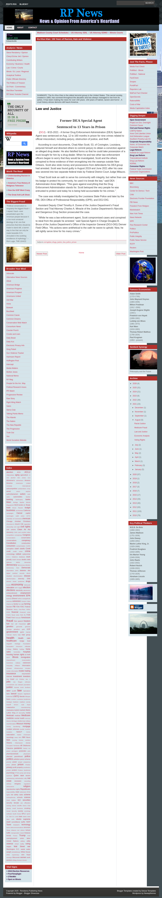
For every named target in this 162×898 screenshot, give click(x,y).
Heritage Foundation (22, 644)
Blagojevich (10, 505)
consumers (11, 546)
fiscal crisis (15, 615)
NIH (23, 737)
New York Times (136, 214)
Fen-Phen (22, 609)
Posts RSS (11, 4)
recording (27, 781)
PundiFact (134, 85)
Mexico (9, 721)
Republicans (25, 789)
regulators (27, 784)
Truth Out (10, 433)
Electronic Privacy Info (16, 345)
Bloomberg (134, 187)
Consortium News (14, 326)
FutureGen (22, 624)
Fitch (21, 615)
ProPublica (134, 232)
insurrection (26, 674)
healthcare (12, 641)
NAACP (19, 732)
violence (10, 844)
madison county (25, 702)
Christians (26, 521)
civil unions (11, 529)
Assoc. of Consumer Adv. (140, 144)
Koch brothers (25, 687)
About (20, 28)
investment (17, 676)
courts (22, 549)
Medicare (25, 715)
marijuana (10, 710)
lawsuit (13, 694)
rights (8, 795)
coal (19, 532)
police (27, 756)
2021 (135, 404)
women (23, 857)
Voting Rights (139, 440)
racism (28, 775)
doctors (9, 581)
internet (9, 676)
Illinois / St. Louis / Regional (18, 71)
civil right (17, 527)
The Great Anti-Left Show (19, 195)
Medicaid (10, 715)
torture (28, 830)
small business (17, 808)
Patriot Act (26, 748)
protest (14, 770)
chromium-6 (10, 524)
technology (25, 825)
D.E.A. (9, 557)
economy (17, 584)
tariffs (23, 822)
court (17, 549)
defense (9, 562)
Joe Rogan (17, 682)
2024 (135, 392)
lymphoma (27, 699)
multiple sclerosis (13, 729)
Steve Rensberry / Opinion (17, 53)
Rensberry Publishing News (31, 891)
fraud (10, 620)
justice (10, 687)
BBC (132, 183)
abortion (10, 472)
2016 (135, 491)
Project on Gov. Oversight (140, 123)
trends (9, 835)
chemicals (26, 519)
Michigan (14, 721)
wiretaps (9, 857)
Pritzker (27, 765)
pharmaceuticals (12, 754)
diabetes (23, 570)
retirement (23, 792)
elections (11, 590)
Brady (28, 505)
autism (22, 494)
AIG (8, 478)
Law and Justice (48, 109)
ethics (20, 598)
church (17, 524)
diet (29, 570)
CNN (132, 195)
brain (9, 508)
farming (27, 604)
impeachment (11, 660)
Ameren (27, 480)
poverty (9, 762)
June (137, 449)
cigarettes (27, 524)
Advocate (10, 273)
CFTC (28, 516)
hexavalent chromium (14, 646)
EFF (16, 587)
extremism (16, 601)
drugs (28, 581)
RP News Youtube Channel (17, 94)
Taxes (9, 825)
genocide (19, 626)
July (136, 445)
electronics (26, 590)
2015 (135, 495)
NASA (28, 732)
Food (9, 618)
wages (9, 846)
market (16, 710)
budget (27, 508)
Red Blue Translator (15, 90)
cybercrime (26, 554)
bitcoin (28, 502)
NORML (133, 164)
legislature (27, 694)
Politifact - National (137, 74)
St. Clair (9, 816)
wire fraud (25, 855)
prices (14, 765)
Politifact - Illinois (136, 70)
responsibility (11, 792)
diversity (21, 579)
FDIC (22, 607)
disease (27, 576)
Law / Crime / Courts (15, 68)
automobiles (17, 497)
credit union (18, 551)
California (26, 510)
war (28, 846)
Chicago (10, 521)
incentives (10, 663)
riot (12, 795)
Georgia (9, 629)
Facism (23, 601)
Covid (28, 549)
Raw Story (11, 398)
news (16, 737)
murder (22, 729)
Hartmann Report (13, 357)
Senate (16, 803)
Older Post (120, 254)
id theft (27, 654)
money (27, 723)
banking (10, 499)
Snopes (133, 82)
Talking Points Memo (15, 414)
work (28, 857)
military (28, 721)
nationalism (11, 734)
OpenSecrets (135, 97)
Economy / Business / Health (18, 64)
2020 (135, 474)
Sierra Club (11, 410)
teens (8, 827)
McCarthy (22, 713)
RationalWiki (135, 101)
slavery (9, 808)
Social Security (12, 811)
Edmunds (27, 585)
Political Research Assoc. (17, 387)
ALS (29, 478)
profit (14, 767)
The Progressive (13, 429)
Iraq (8, 679)
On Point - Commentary (16, 87)
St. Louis (15, 816)
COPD (28, 546)
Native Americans (23, 734)
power (14, 762)
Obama (9, 743)
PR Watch (11, 391)
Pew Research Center (139, 225)
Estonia (9, 598)
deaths (24, 559)
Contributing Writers (15, 60)
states (25, 816)
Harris (15, 635)
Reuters (133, 248)
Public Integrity (136, 236)
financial (15, 612)
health (10, 637)
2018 (135, 483)
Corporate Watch (137, 147)
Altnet (9, 281)
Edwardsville (12, 41)
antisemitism (22, 488)
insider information (12, 671)
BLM (16, 505)
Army (28, 488)
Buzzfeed (10, 311)
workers (9, 860)
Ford (13, 617)
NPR (132, 221)
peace (8, 751)
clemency (10, 532)
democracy (12, 565)
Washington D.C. (13, 849)
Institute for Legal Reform (140, 153)
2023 (135, 396)
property (20, 767)
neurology (10, 737)
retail (17, 792)
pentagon (15, 751)
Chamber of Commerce (14, 518)
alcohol (13, 478)
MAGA (16, 704)
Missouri (19, 724)
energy (9, 596)
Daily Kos (10, 342)
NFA (20, 737)
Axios (9, 304)
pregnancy (27, 762)
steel (28, 816)
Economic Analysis (141, 436)
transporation (15, 833)
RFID (28, 792)
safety (16, 795)
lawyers (20, 694)
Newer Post (42, 254)
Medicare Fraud (140, 428)
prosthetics (26, 767)
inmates (27, 668)
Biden (9, 502)
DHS (16, 570)
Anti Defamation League (139, 136)
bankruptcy (19, 499)
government (12, 632)
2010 (135, 515)
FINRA (9, 615)
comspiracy (18, 535)
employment (25, 593)
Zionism (19, 860)
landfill (14, 691)
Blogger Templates (124, 891)
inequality (10, 665)
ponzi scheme (25, 759)
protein (9, 770)
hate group (26, 635)
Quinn (16, 775)
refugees (17, 784)
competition (10, 535)
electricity (19, 590)
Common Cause (13, 315)
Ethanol (14, 598)
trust (29, 835)
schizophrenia (11, 797)
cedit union (20, 516)
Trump (22, 835)
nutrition (27, 740)
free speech (18, 621)
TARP (28, 822)
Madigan (9, 702)
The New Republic (14, 425)
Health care (24, 638)
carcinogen (10, 516)
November (139, 412)
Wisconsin (16, 857)
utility (28, 841)
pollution (17, 759)
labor (9, 691)
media (28, 713)
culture (18, 554)
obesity (28, 743)
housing (10, 654)
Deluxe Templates (148, 891)
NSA (8, 740)
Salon (9, 406)
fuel (8, 624)
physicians (27, 754)
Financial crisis (25, 612)
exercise (9, 601)
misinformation (11, 724)
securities (26, 800)
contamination (20, 546)
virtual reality (19, 844)
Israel (12, 679)
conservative (25, 538)
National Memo (13, 376)
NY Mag (10, 380)
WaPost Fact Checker (138, 93)
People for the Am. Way (16, 383)
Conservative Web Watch (17, 323)
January (138, 469)
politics (10, 759)
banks (27, 499)
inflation (17, 665)
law (19, 690)
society (20, 811)
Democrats (25, 568)
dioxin (28, 573)
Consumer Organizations (140, 172)
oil (21, 745)
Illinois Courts (116, 33)
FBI (14, 607)
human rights (19, 654)
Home (9, 28)
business (11, 510)
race (22, 775)
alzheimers (19, 480)
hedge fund (25, 641)
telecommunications (17, 827)
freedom (27, 621)
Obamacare (19, 743)
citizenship (10, 527)
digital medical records (16, 573)
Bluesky (24, 4)
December (139, 408)
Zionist (24, 860)
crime (27, 551)
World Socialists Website (16, 440)
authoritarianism (12, 494)
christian (18, 521)
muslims (27, 729)
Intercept (10, 364)
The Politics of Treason (16, 83)
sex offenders (25, 803)
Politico (133, 229)
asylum (28, 491)
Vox (8, 436)
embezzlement (12, 593)
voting (27, 844)
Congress (26, 535)
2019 (135, 478)
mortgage (26, 726)
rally (25, 778)
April (136, 457)
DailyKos (15, 557)
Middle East (21, 721)
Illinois (15, 657)
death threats (16, 559)
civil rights (25, 526)
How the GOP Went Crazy (19, 190)
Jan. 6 (28, 679)
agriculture (24, 475)
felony (16, 609)
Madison (15, 702)
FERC (28, 609)
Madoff (9, 704)
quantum (9, 775)
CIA (22, 524)
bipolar (22, 502)
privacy (9, 767)
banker (28, 497)
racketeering (11, 778)
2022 (135, 400)
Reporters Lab (135, 89)
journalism (27, 684)
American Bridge (13, 285)
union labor (25, 838)
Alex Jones (21, 478)
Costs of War (135, 104)
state (20, 816)
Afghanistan (10, 475)
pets (29, 751)
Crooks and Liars (13, 334)
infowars (9, 668)
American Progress (14, 289)
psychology (11, 773)
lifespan (27, 696)
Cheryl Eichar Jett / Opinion (18, 56)
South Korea (17, 814)
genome (27, 626)
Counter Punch (13, 330)
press (8, 765)
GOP (28, 629)
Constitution (11, 543)
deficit (18, 562)
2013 (135, 503)
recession (17, 781)
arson (18, 491)
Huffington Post (13, 361)
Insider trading (24, 671)
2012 (135, 507)
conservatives (11, 540)
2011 (135, 511)
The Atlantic (11, 417)
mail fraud (25, 704)
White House (25, 852)
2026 (135, 383)
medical (17, 715)
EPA (28, 595)
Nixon (28, 737)
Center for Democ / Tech (140, 191)
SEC (19, 800)
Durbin (9, 585)
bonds (20, 505)
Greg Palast (11, 349)
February (138, 465)
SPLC (24, 814)
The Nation (11, 421)
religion (26, 786)
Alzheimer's (11, 480)
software (9, 814)
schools (20, 797)
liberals (22, 696)
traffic (8, 833)
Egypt (20, 587)
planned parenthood (15, 756)
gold (23, 629)
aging (17, 475)
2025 (135, 388)
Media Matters (12, 368)
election (26, 587)
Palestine (10, 748)
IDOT (8, 657)
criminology (11, 554)
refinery (9, 784)
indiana (18, 663)
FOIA (28, 615)
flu (25, 615)
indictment (26, 663)
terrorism (27, 827)
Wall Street (19, 846)
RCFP (132, 244)
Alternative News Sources (17, 277)
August (137, 420)
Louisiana (20, 699)
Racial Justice (140, 423)
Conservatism (11, 538)
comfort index (25, 532)
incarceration (26, 660)
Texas (8, 830)
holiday (22, 649)
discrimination (17, 576)
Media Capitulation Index (140, 108)
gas (28, 624)
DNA (28, 579)
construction (25, 543)
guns (22, 632)
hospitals (26, 652)
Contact (32, 28)
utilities (22, 841)
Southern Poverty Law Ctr (140, 139)
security (9, 803)
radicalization (19, 778)
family (16, 604)
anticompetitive (12, 488)
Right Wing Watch (14, 402)
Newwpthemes (150, 893)
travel (22, 833)
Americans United (14, 296)
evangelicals (26, 598)
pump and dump (25, 773)
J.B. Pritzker (20, 679)
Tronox (15, 835)
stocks (18, 819)
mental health (19, 718)
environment (19, 595)
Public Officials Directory (16, 79)
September (139, 416)
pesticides (22, 751)
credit (8, 551)
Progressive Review (15, 395)
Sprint (28, 814)
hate (19, 635)
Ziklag (14, 860)
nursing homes (17, 740)
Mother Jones (12, 372)
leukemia (9, 696)
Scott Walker (11, 800)
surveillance (15, 822)
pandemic (18, 748)
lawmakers (26, 691)
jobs (8, 681)
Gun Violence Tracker (15, 353)
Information (26, 665)
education (10, 587)
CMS (15, 532)
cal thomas (19, 510)
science (27, 797)
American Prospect (14, 292)
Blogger (19, 893)
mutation (9, 732)
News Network (136, 217)
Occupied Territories (13, 745)
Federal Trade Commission (141, 169)
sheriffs (19, 805)
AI (29, 475)
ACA (18, 472)
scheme (27, 795)
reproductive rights (13, 789)
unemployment (12, 838)
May (136, 453)
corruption (10, 549)
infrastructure (18, 668)
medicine (10, 718)
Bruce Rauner (17, 508)
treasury (27, 833)
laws (8, 694)
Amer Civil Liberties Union (140, 133)
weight (9, 852)
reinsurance (10, 786)
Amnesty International (18, 486)
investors (26, 676)
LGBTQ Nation (136, 131)
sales (21, 795)
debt (28, 559)
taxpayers (16, 825)
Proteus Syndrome (24, 770)
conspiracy (26, 540)
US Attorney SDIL (79, 33)
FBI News (134, 202)
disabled (9, 576)
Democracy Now (13, 568)
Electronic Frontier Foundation (142, 198)
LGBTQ (16, 696)
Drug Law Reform (137, 161)
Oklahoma (26, 745)
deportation (10, 570)
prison (21, 764)
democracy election (24, 565)
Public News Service (138, 240)
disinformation (11, 579)
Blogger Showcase (31, 893)
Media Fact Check (137, 66)
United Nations (13, 841)
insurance (11, 673)
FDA (18, 607)
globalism (17, 629)
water (28, 849)
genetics (10, 626)
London (13, 699)
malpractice (11, 707)
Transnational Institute (139, 158)
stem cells (10, 819)
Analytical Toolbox (14, 75)
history (15, 649)
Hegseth (9, 644)
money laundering (13, 726)
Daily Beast (11, 338)
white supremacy (13, 855)
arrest (9, 491)
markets (22, 710)
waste (23, 849)
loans (8, 699)
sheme (14, 805)
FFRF (8, 612)
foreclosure (25, 618)
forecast (18, 617)
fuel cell (14, 624)
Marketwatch (135, 210)
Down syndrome (18, 581)
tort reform (21, 830)
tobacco (13, 830)
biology (15, 502)
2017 (135, 487)
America (10, 483)
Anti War (10, 300)
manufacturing (25, 707)
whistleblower (16, 852)
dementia (27, 562)
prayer (20, 762)
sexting (9, 805)
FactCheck (134, 78)
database (22, 557)
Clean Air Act (23, 529)
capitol (28, 513)
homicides (17, 652)
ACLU (27, 472)
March (137, 461)
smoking (27, 808)
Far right (21, 604)
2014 (135, 499)
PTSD (17, 773)
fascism (9, 607)
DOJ (42, 132)
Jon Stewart (19, 684)
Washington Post (137, 251)
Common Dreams (14, 319)
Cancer (19, 513)
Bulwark (10, 308)
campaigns (10, 513)
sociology (27, 811)
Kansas (16, 687)
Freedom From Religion (139, 206)
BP (25, 505)
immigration (25, 657)
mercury (27, 718)
